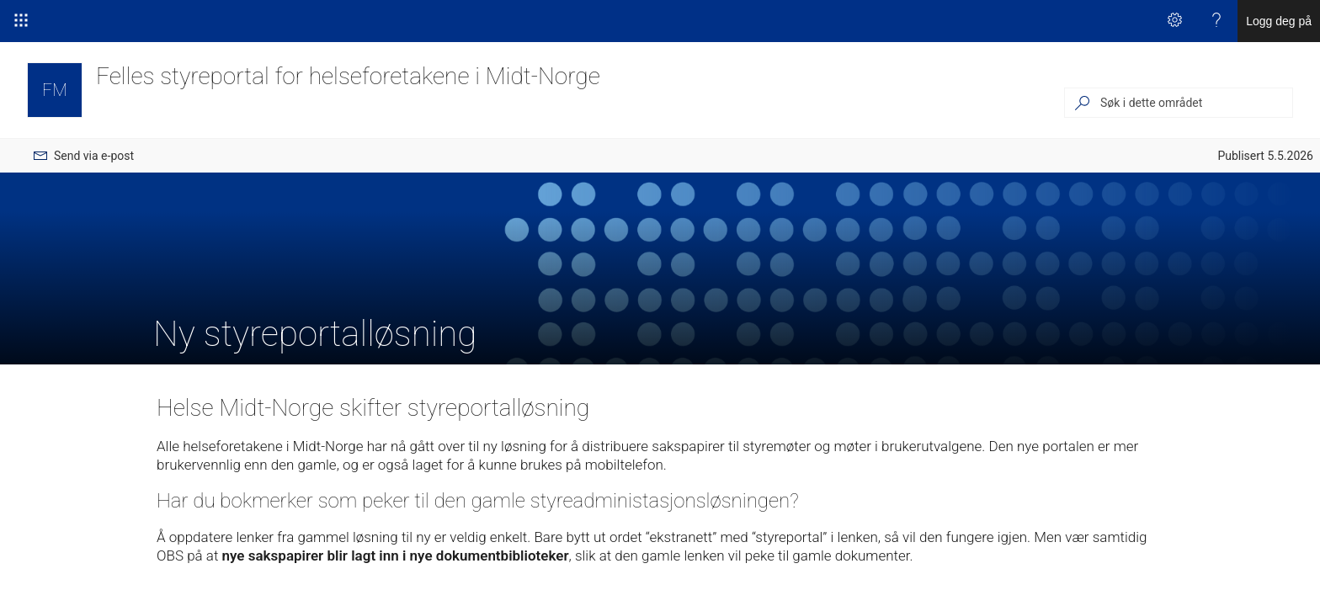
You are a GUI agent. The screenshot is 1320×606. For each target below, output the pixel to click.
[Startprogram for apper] (21, 21)
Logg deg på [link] (1279, 21)
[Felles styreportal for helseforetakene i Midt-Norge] (55, 90)
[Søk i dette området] (1195, 102)
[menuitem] (84, 156)
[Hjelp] (1216, 21)
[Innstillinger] (1174, 21)
